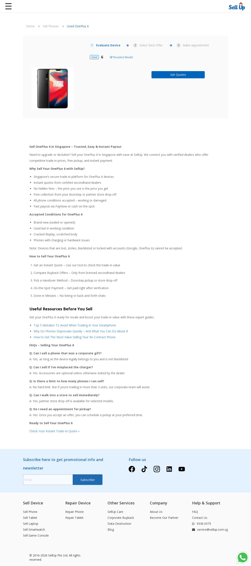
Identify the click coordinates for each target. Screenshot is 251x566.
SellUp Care (115, 512)
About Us (156, 512)
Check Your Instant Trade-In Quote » (54, 431)
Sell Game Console (36, 535)
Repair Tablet (74, 518)
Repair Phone (74, 512)
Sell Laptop (30, 524)
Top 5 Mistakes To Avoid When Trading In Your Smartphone (75, 325)
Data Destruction (119, 524)
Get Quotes (178, 75)
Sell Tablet (30, 518)
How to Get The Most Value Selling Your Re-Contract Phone (75, 337)
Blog (111, 529)
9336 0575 (201, 524)
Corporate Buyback (121, 518)
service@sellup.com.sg (210, 529)
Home (30, 26)
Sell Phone (30, 512)
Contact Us (199, 518)
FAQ (195, 512)
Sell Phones (51, 26)
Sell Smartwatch (34, 529)
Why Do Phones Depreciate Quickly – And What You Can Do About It (81, 331)
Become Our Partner (164, 518)
